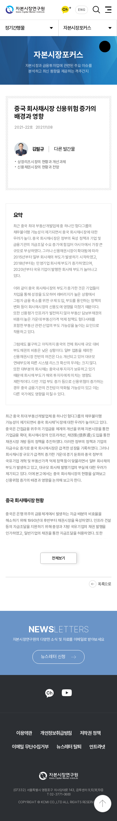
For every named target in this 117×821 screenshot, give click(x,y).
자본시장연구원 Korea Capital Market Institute (25, 10)
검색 (96, 9)
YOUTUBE (66, 692)
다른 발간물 (64, 149)
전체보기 (58, 558)
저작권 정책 (90, 733)
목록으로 (104, 584)
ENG (81, 10)
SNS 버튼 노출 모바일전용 (104, 46)
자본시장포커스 (77, 28)
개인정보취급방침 (56, 733)
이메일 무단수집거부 (30, 747)
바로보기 (64, 177)
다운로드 (91, 177)
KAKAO (49, 693)
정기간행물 (15, 28)
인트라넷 (97, 747)
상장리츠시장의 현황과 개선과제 (41, 161)
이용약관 (24, 733)
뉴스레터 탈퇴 (68, 747)
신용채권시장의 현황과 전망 (38, 167)
